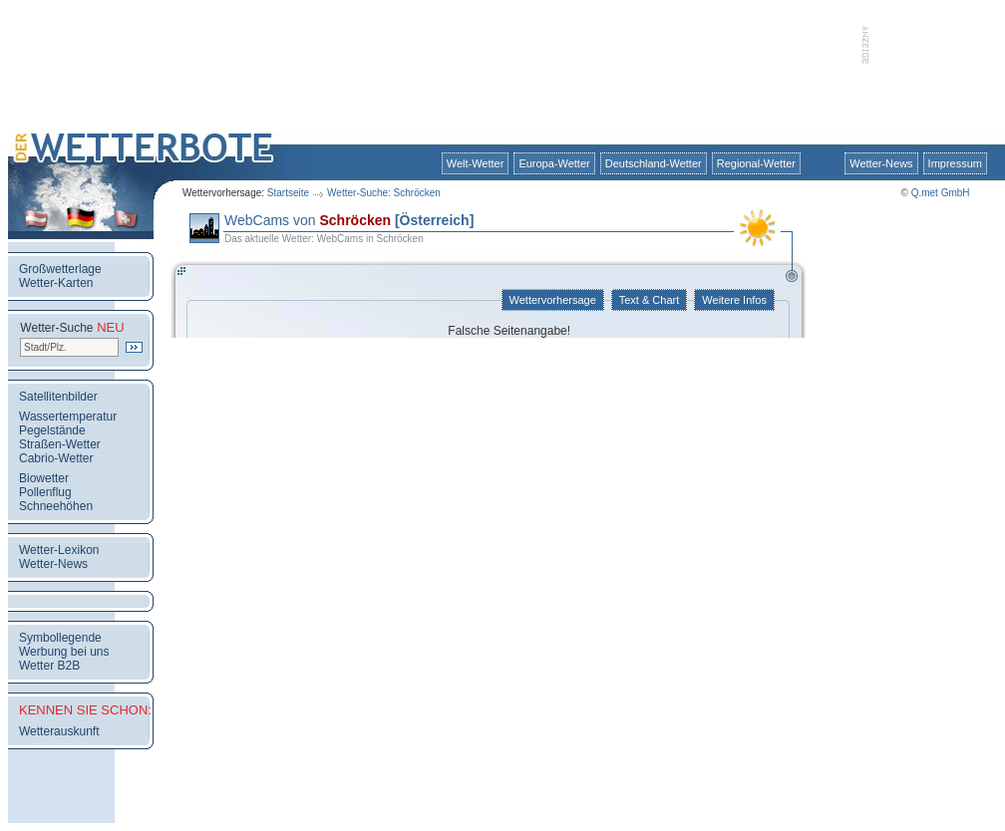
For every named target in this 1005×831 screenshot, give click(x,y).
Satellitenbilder (58, 397)
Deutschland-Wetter (653, 163)
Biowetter (44, 478)
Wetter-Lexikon (59, 550)
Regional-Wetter (756, 163)
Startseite (288, 192)
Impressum (955, 163)
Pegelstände (52, 430)
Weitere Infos (734, 300)
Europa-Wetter (553, 163)
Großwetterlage (60, 269)
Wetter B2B (49, 666)
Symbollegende (60, 638)
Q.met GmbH (940, 192)
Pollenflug (45, 492)
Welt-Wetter (475, 163)
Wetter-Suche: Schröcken (384, 192)
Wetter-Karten (56, 283)
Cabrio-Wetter (56, 458)
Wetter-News (880, 163)
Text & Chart (649, 300)
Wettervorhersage (552, 300)
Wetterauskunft (59, 731)
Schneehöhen (56, 506)
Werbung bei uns (64, 652)
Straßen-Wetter (60, 444)
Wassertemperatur (68, 416)
